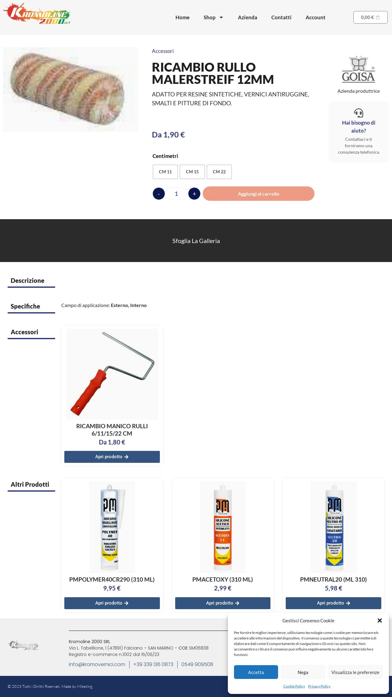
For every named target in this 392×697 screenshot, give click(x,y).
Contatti (281, 17)
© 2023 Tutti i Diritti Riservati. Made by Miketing (50, 686)
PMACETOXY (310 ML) (222, 579)
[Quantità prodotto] (176, 193)
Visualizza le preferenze (355, 672)
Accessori (163, 51)
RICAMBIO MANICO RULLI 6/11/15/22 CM (112, 429)
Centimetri (165, 156)
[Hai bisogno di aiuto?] (358, 113)
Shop (214, 17)
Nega (303, 672)
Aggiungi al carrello (258, 194)
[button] (380, 620)
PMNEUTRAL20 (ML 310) (333, 579)
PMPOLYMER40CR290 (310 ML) (112, 579)
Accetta (256, 672)
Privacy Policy (319, 686)
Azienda (247, 17)
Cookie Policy (294, 686)
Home (182, 17)
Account (316, 17)
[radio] (165, 172)
